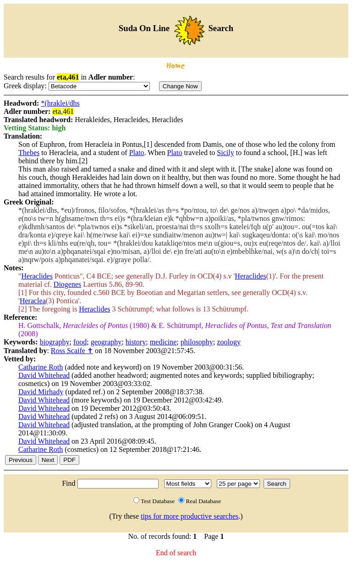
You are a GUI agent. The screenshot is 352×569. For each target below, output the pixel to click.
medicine (163, 342)
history (136, 342)
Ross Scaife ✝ (72, 350)
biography (55, 342)
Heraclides (37, 276)
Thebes (28, 152)
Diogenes (67, 284)
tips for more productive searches (189, 516)
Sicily (225, 152)
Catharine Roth (40, 367)
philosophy (197, 342)
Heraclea (33, 301)
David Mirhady (40, 392)
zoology (229, 342)
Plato (136, 152)
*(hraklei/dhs (60, 103)
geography (106, 342)
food (80, 342)
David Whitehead (44, 375)
